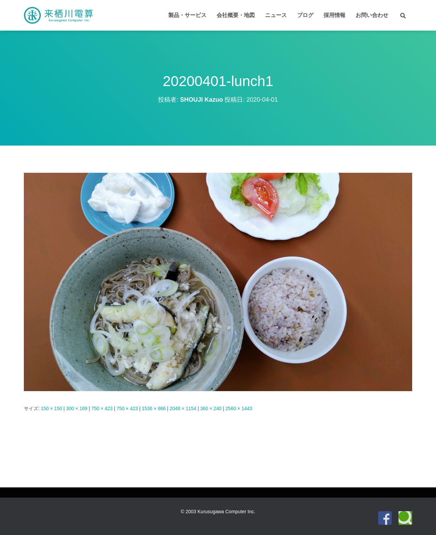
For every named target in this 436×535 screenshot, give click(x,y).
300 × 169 (77, 408)
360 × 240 (211, 408)
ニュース (276, 15)
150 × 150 (51, 408)
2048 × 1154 (183, 408)
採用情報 (334, 15)
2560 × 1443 (238, 408)
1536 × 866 (154, 408)
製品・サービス (187, 15)
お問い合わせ (372, 15)
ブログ (305, 15)
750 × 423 (102, 408)
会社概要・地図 (236, 15)
